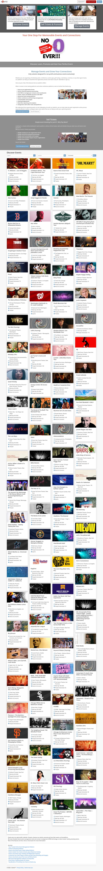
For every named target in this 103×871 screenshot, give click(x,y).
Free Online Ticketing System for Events (19, 860)
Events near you (28, 867)
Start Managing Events (22, 111)
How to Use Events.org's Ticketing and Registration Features (24, 853)
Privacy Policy (20, 867)
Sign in (99, 2)
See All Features (35, 111)
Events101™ (81, 2)
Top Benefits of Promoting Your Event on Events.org (22, 862)
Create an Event (91, 2)
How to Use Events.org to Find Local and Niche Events (23, 857)
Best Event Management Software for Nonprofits (21, 858)
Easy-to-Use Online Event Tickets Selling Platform (21, 850)
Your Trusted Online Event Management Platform (21, 847)
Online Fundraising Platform (16, 848)
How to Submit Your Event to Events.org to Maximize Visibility (25, 852)
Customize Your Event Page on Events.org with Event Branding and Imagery (28, 855)
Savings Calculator (35, 146)
